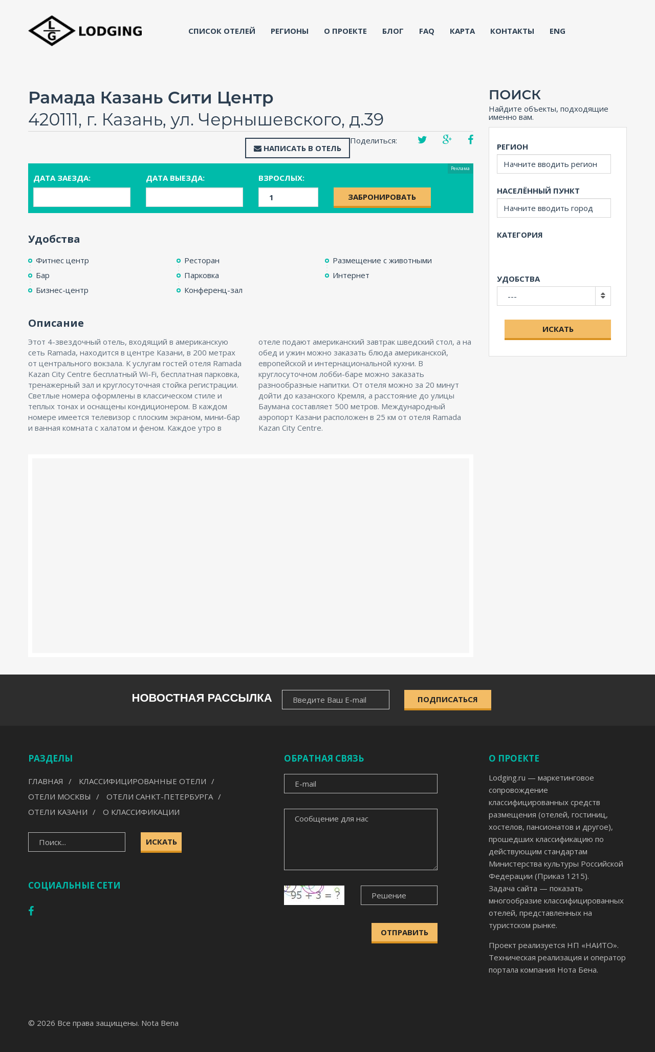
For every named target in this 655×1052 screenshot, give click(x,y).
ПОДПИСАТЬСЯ (448, 699)
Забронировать (382, 197)
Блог (393, 31)
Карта (462, 31)
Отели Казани (58, 812)
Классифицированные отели (142, 781)
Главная (45, 781)
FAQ (426, 31)
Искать (558, 329)
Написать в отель (297, 148)
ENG (557, 31)
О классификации (141, 812)
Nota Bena (160, 1023)
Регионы (290, 31)
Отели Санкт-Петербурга (159, 796)
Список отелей (221, 31)
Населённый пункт (538, 190)
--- (512, 296)
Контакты (512, 31)
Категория (520, 234)
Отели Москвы (59, 796)
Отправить (404, 932)
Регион (512, 146)
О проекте (345, 31)
